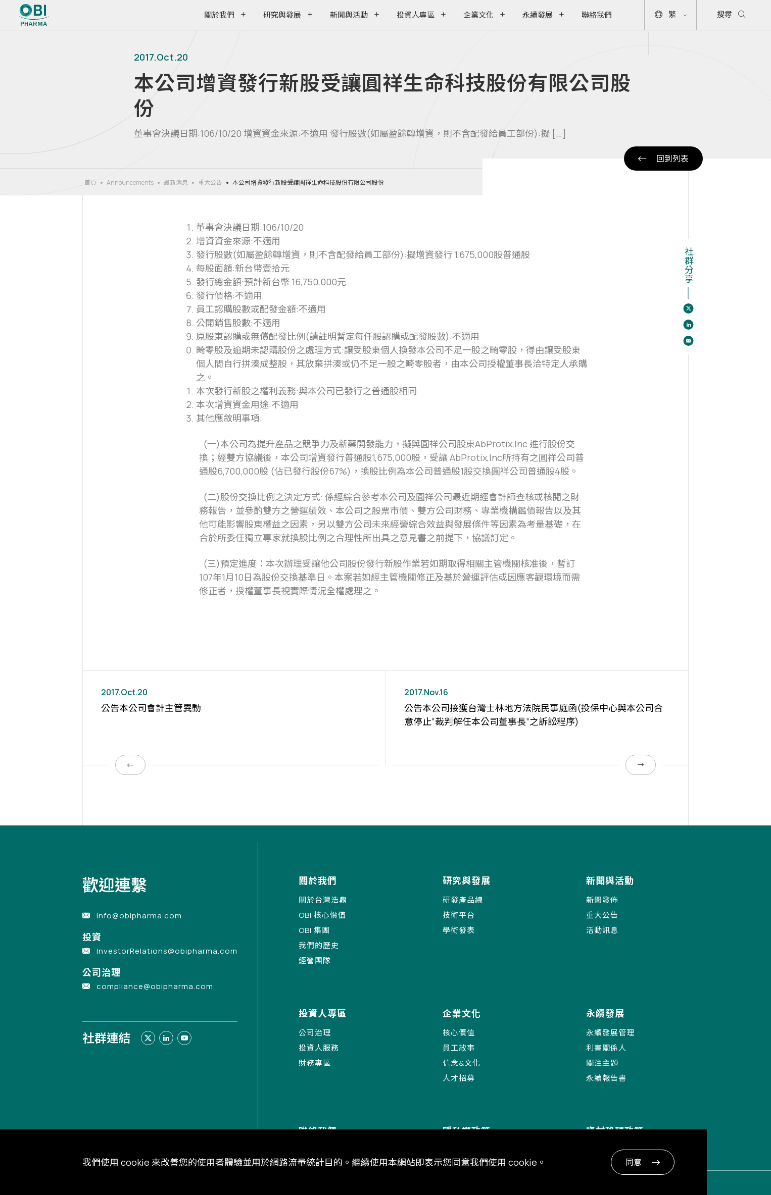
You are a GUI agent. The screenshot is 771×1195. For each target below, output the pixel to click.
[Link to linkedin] (166, 1038)
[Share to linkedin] (688, 325)
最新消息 (176, 182)
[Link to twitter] (148, 1038)
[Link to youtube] (184, 1038)
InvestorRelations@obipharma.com (167, 951)
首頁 (90, 182)
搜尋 (731, 15)
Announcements (130, 182)
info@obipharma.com (139, 915)
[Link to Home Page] (34, 15)
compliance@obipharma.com (155, 986)
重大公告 (210, 182)
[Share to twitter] (688, 308)
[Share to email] (688, 341)
